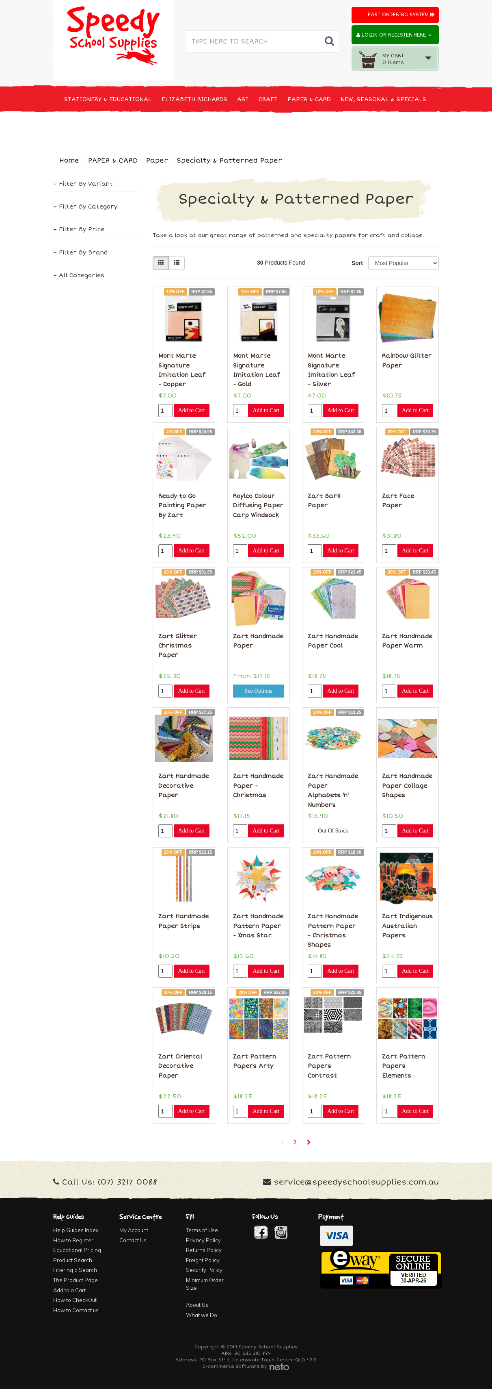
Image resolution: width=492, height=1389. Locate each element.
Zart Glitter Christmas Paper (177, 646)
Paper (157, 161)
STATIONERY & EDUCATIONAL (108, 99)
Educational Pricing (77, 1250)
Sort (357, 263)
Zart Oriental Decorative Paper (180, 1066)
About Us (197, 1305)
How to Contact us (76, 1310)
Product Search (72, 1260)
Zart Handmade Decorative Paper (183, 786)
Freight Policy (203, 1260)
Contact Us (133, 1240)
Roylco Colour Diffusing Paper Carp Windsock (258, 506)
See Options (258, 691)
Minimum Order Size (205, 1284)
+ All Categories (78, 275)
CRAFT (268, 99)
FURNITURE (309, 129)
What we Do (201, 1315)
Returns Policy (204, 1250)
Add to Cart (191, 410)
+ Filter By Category (85, 207)
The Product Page (75, 1280)
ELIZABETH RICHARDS (194, 99)
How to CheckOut (75, 1300)
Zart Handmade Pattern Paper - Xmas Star (258, 926)
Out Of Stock (333, 831)
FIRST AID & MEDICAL (251, 129)
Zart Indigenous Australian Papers (407, 926)
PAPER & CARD (309, 99)
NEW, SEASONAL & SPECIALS (383, 99)
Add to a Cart (69, 1290)
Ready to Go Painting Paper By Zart (182, 506)
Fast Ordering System (401, 15)
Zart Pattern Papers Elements (403, 1066)
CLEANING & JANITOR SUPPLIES (160, 129)
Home (69, 161)
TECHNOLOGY (83, 129)
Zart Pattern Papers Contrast (329, 1066)
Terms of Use (202, 1230)
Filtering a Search (75, 1270)
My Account (133, 1230)
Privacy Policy (203, 1240)
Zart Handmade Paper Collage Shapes (407, 786)
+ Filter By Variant (83, 184)
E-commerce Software (231, 1366)
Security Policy (204, 1270)
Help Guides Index (76, 1230)
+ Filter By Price (78, 229)
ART (243, 99)
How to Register (73, 1240)
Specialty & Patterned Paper (229, 161)
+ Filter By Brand (80, 253)
